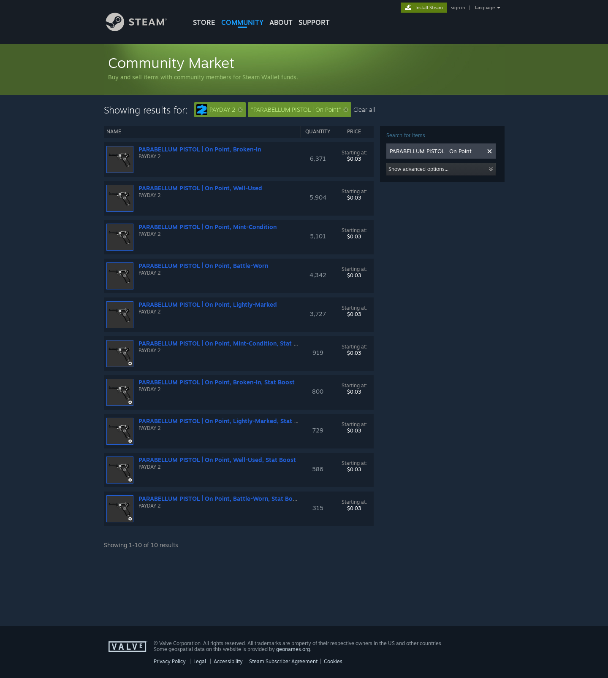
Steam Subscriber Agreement (283, 661)
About (281, 22)
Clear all (364, 109)
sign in (458, 8)
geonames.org (293, 649)
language (485, 8)
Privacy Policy (170, 661)
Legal (199, 661)
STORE (204, 22)
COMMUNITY (242, 22)
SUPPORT (314, 22)
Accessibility (228, 661)
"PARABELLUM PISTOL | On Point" (299, 109)
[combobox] (436, 151)
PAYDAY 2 (219, 109)
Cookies (333, 661)
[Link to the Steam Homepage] (143, 28)
